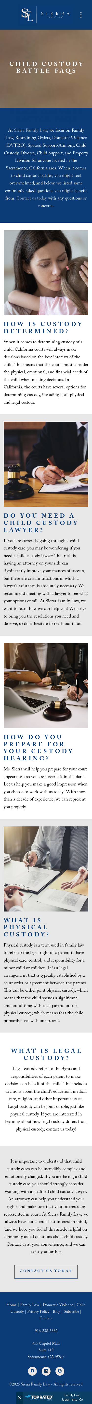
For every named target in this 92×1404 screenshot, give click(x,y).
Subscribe (71, 1312)
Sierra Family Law (30, 131)
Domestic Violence (58, 1305)
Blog (56, 1312)
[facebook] (32, 1371)
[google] (59, 1371)
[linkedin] (46, 1371)
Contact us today (31, 199)
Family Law (29, 1305)
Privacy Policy (38, 1312)
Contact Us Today (46, 1272)
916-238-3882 (46, 1331)
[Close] (19, 1398)
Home (11, 1305)
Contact (46, 1318)
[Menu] (81, 15)
